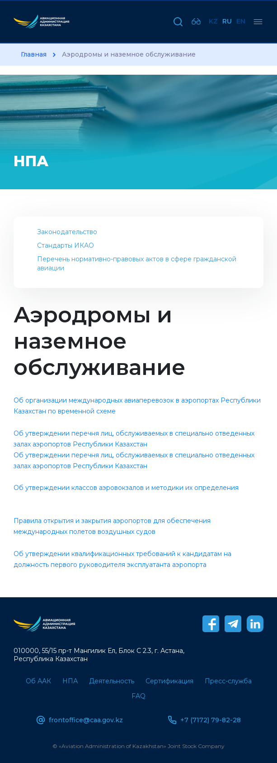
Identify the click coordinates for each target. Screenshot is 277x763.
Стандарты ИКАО (65, 245)
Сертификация (169, 681)
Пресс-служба (228, 681)
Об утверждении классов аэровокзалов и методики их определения (126, 488)
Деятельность (111, 681)
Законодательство (67, 232)
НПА (70, 681)
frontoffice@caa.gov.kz (79, 720)
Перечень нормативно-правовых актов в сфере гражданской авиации (136, 263)
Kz (213, 21)
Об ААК (38, 681)
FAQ (138, 696)
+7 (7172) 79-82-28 (204, 720)
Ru (227, 21)
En (240, 21)
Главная (34, 54)
